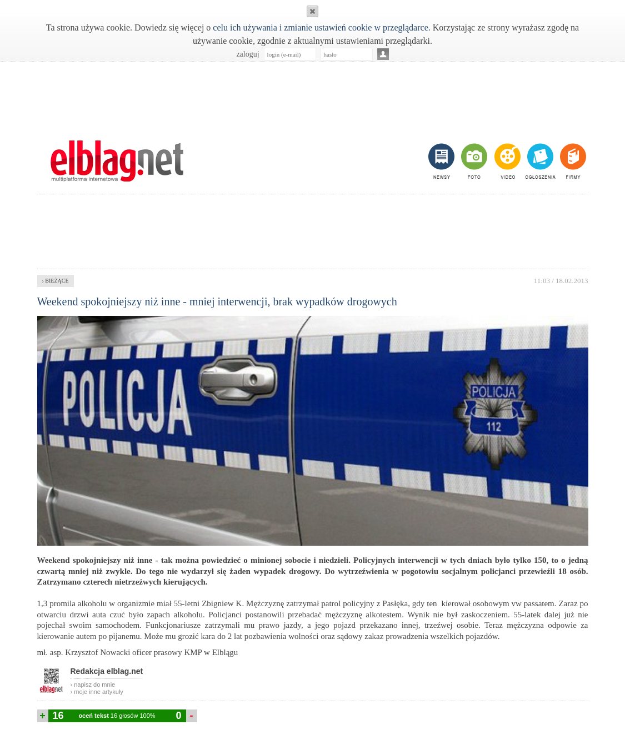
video (506, 161)
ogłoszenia (539, 161)
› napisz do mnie (93, 684)
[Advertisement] (313, 95)
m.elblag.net (117, 161)
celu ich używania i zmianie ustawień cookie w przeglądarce (320, 27)
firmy (572, 161)
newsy (442, 161)
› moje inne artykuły (97, 691)
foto (473, 161)
